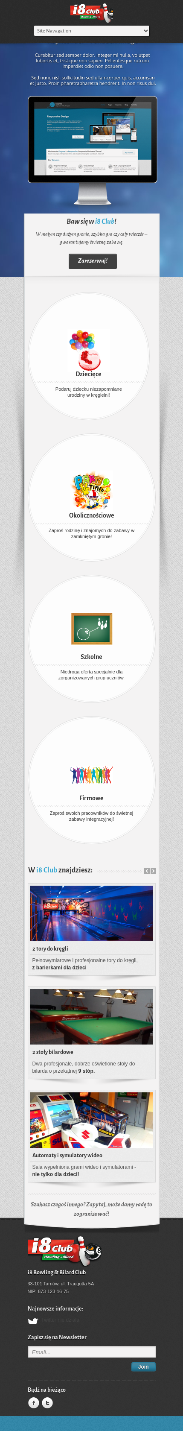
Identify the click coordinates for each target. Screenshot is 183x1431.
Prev (147, 871)
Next (153, 871)
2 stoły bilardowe (52, 1052)
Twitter (46, 1403)
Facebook (33, 1403)
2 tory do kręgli (50, 948)
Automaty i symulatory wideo (67, 1155)
